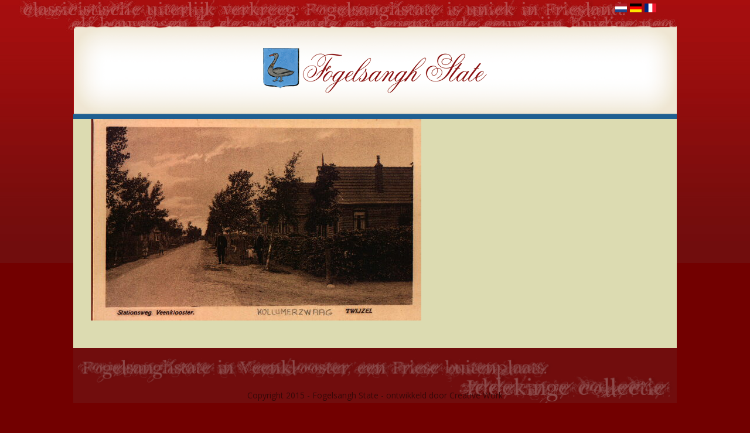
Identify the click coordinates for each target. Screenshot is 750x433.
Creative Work (476, 395)
